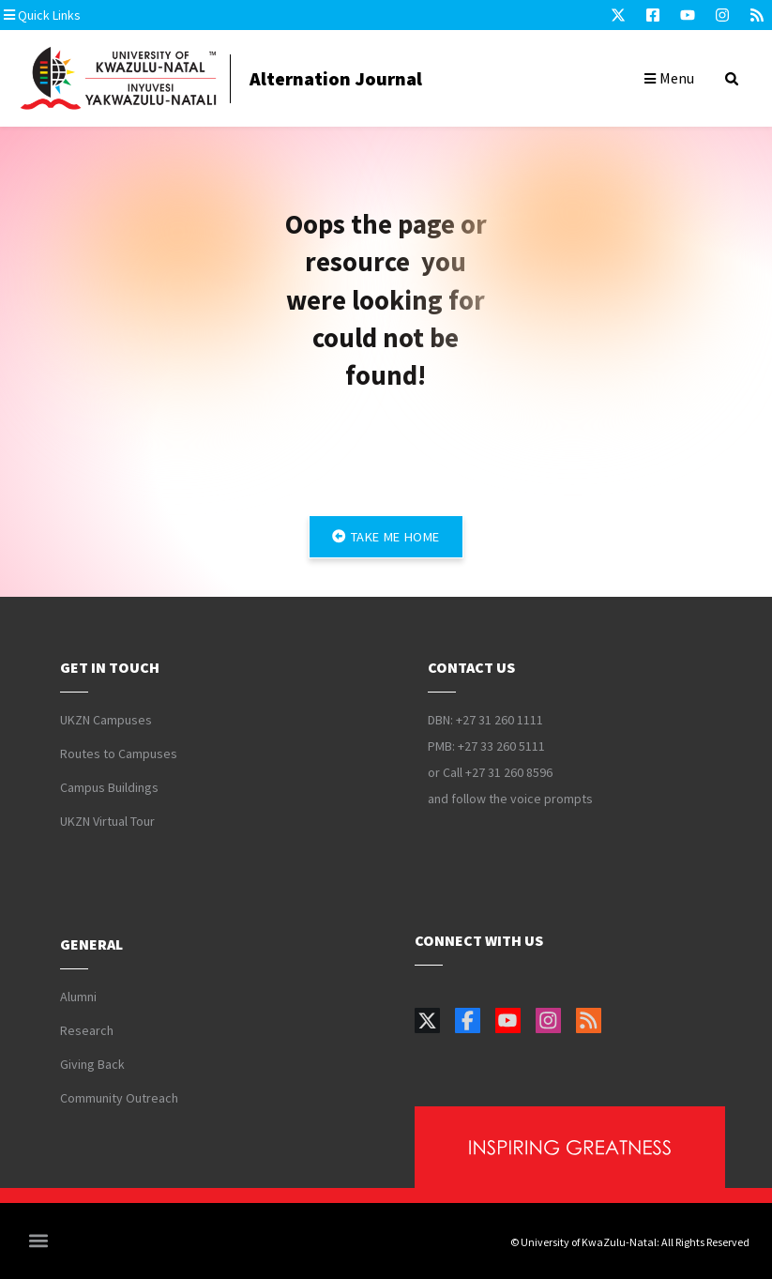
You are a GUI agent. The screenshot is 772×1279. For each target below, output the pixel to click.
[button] (117, 15)
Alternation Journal (336, 78)
